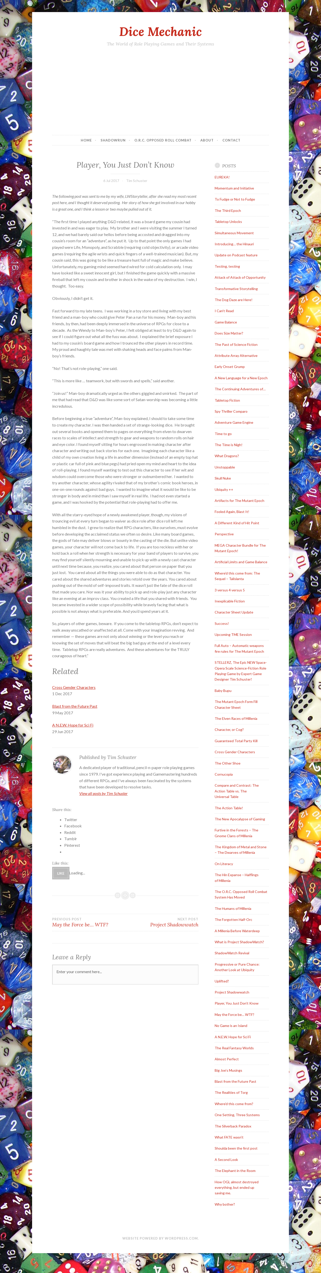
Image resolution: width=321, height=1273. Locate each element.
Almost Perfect (227, 1059)
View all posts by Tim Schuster (103, 793)
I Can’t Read (224, 311)
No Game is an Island (231, 1025)
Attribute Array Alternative (236, 355)
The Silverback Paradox (233, 1126)
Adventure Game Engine (234, 422)
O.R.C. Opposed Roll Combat (163, 140)
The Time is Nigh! (229, 445)
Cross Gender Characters (74, 687)
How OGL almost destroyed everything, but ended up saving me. (237, 1187)
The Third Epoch (228, 210)
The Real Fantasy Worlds (234, 1048)
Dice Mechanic (160, 31)
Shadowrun (113, 140)
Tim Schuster (136, 180)
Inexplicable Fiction (230, 601)
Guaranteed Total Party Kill (236, 741)
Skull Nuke (223, 478)
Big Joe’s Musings (228, 1070)
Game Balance (226, 322)
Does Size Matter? (229, 333)
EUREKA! (222, 177)
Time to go (223, 434)
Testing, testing (227, 266)
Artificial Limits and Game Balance (241, 562)
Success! (222, 623)
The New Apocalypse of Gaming (240, 819)
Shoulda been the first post (236, 1148)
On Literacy (224, 864)
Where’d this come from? (234, 1104)
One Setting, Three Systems (237, 1115)
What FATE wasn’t (229, 1137)
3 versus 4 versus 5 (230, 590)
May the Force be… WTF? (88, 922)
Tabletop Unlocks (228, 221)
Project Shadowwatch (162, 922)
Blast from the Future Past (74, 706)
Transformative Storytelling (236, 289)
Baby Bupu (223, 690)
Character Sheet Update (234, 612)
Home (86, 140)
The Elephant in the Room (235, 1170)
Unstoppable (225, 467)
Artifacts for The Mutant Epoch (239, 500)
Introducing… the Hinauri (234, 244)
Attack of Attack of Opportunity (240, 277)
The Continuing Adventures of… (240, 389)
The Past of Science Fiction (236, 344)
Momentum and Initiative (234, 188)
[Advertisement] (160, 92)
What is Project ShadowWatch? (239, 942)
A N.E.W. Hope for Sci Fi (72, 725)
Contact (231, 140)
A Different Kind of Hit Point (237, 523)
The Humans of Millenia (233, 908)
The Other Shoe (227, 763)
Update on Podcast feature (236, 255)
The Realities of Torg (231, 1092)
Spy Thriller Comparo (231, 411)
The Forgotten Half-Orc (233, 919)
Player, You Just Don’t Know (237, 1003)
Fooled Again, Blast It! (232, 511)
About (207, 140)
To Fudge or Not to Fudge (235, 199)
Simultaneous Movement (234, 233)
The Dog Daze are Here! (234, 300)
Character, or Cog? (229, 729)
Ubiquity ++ (224, 489)
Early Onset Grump (230, 366)
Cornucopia (224, 774)
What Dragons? (227, 456)
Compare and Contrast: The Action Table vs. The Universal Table (237, 791)
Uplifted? (222, 981)
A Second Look (226, 1159)
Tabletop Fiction (227, 400)
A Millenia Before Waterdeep (237, 931)
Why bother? (225, 1204)
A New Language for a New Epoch (241, 378)
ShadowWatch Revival (232, 953)
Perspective (224, 534)
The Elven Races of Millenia (236, 718)
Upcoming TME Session (233, 634)
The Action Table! (229, 808)
